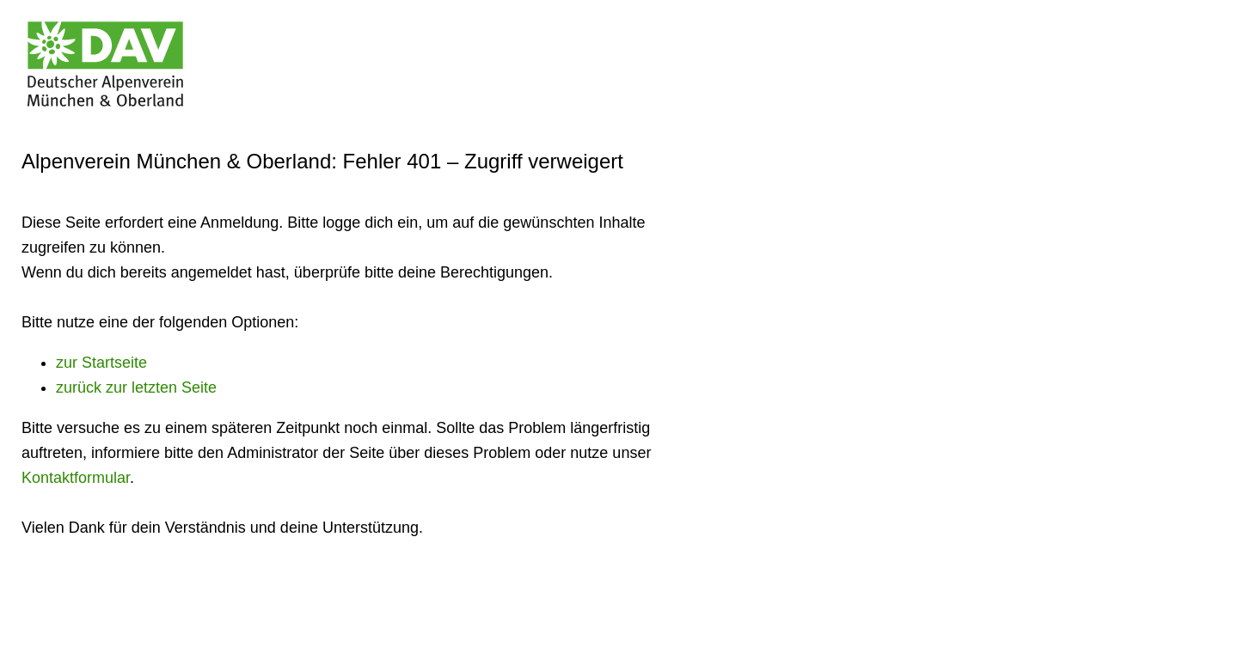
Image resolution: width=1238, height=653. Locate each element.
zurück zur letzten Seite (136, 387)
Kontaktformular (75, 477)
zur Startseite (101, 362)
